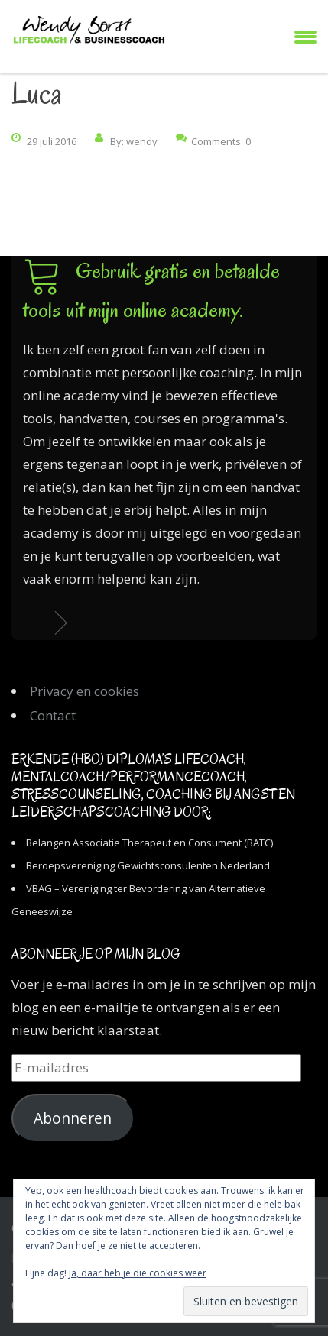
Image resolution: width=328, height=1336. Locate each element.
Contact (53, 715)
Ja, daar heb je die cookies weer (137, 1272)
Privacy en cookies (84, 691)
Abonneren (73, 1118)
